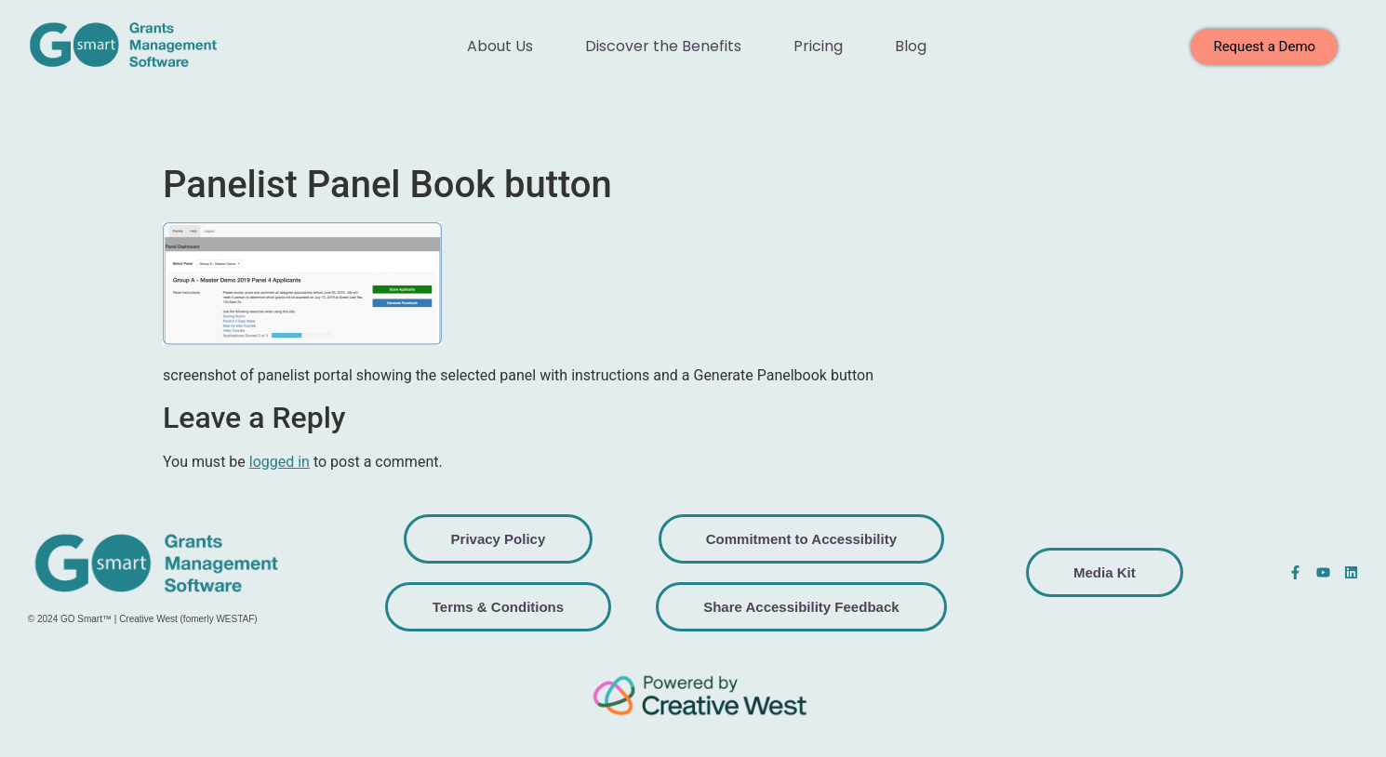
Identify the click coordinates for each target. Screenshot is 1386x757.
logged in (279, 462)
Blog (910, 46)
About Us (500, 46)
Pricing (818, 46)
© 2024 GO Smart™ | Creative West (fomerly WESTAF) (143, 619)
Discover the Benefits (663, 46)
